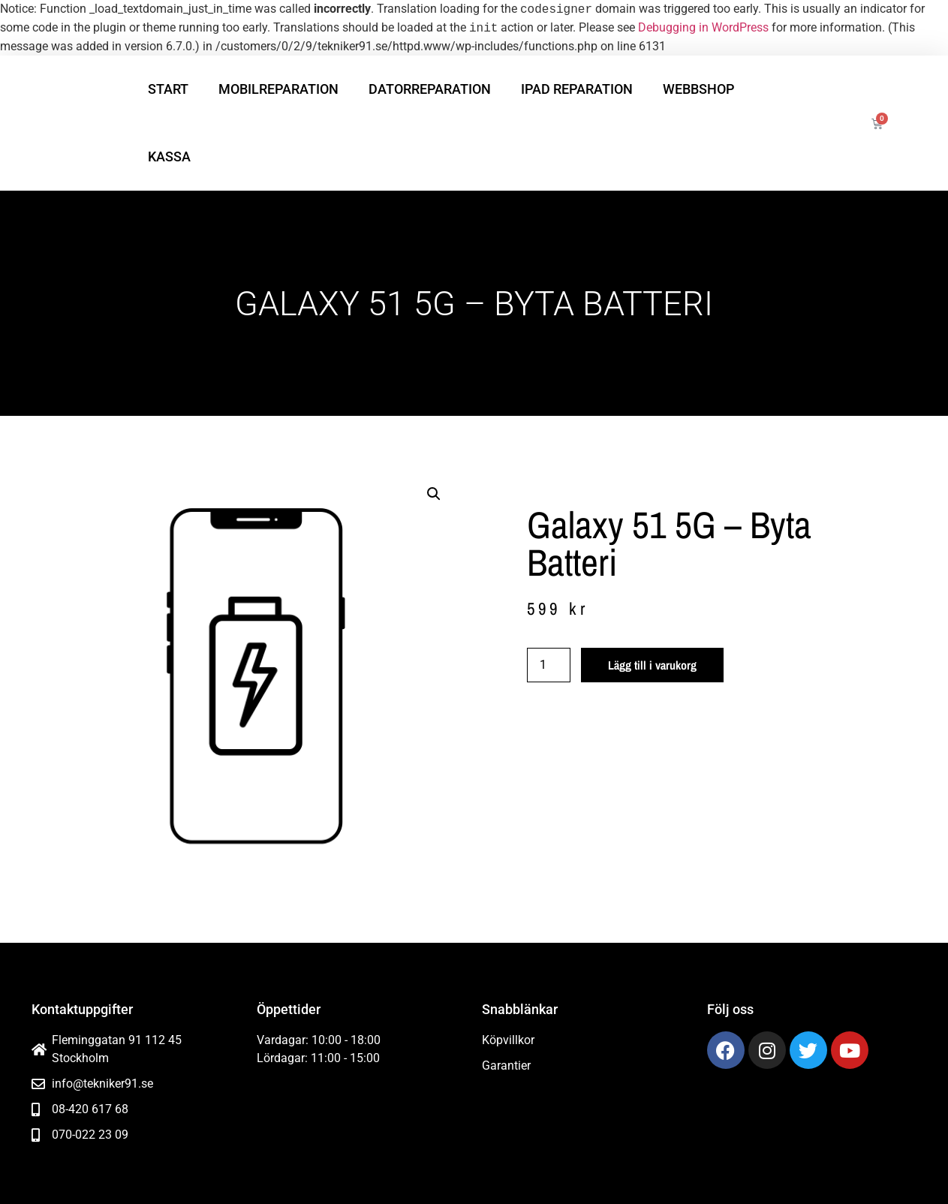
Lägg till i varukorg (652, 665)
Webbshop (698, 89)
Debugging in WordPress (703, 28)
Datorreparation (430, 89)
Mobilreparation (278, 89)
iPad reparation (577, 89)
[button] (433, 493)
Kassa (169, 156)
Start (168, 89)
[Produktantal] (548, 665)
